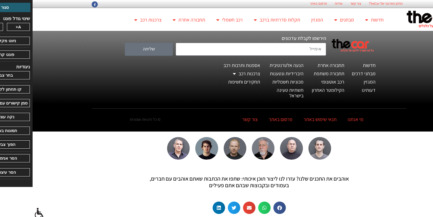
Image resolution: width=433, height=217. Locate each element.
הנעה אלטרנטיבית (254, 65)
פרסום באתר (285, 3)
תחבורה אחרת (156, 20)
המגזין (285, 20)
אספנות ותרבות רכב (209, 65)
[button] (247, 208)
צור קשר (323, 3)
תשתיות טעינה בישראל (257, 93)
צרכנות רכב (115, 20)
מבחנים (311, 20)
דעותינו (336, 90)
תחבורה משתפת (296, 73)
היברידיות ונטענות (254, 73)
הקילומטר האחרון (295, 90)
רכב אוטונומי (300, 82)
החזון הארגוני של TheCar (353, 3)
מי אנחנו (323, 119)
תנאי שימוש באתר (287, 119)
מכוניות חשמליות (255, 82)
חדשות (341, 20)
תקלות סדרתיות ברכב (244, 20)
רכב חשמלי (197, 20)
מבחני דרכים (331, 73)
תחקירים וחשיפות (212, 82)
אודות (306, 3)
